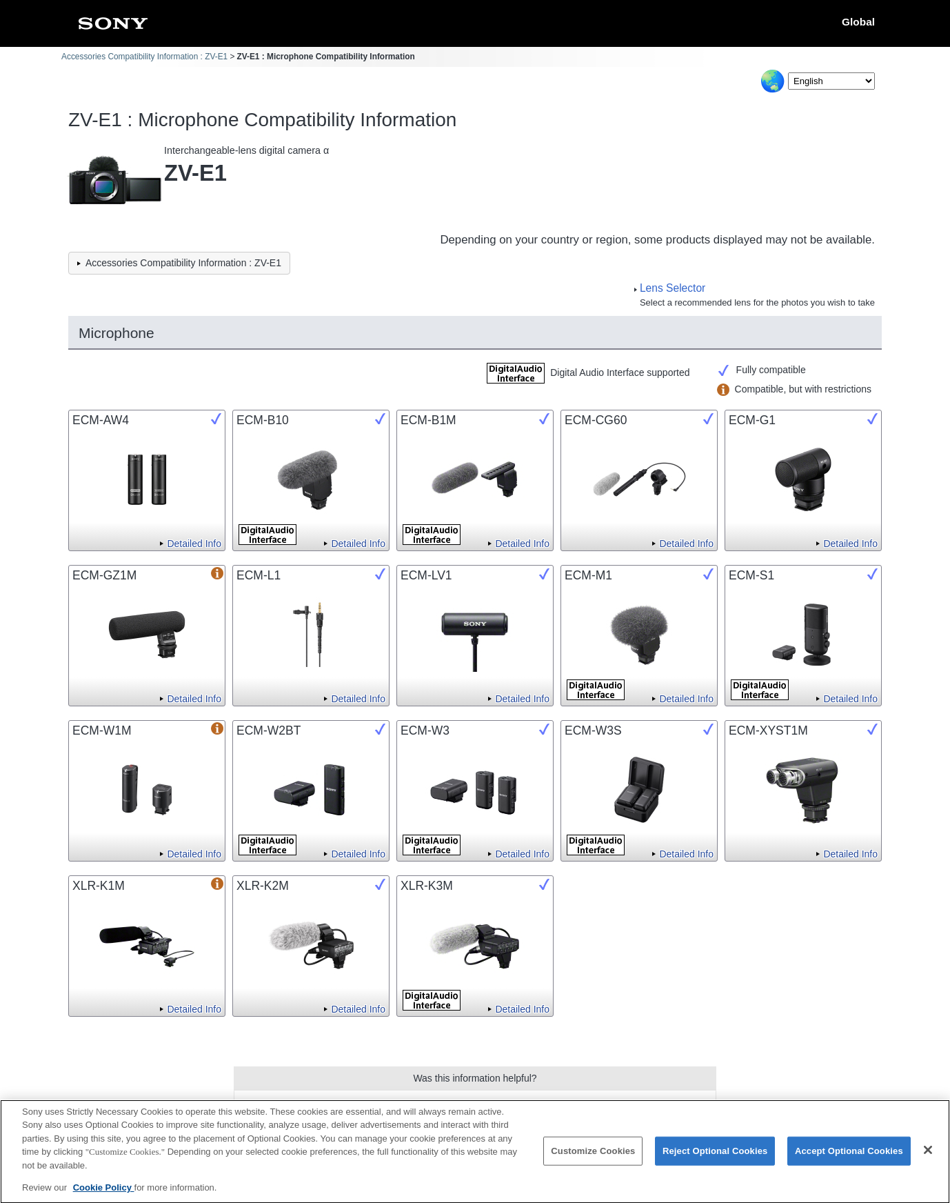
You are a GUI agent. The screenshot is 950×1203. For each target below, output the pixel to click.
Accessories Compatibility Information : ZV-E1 (144, 56)
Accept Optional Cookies (849, 1158)
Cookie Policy (103, 1195)
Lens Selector (672, 288)
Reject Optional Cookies (715, 1158)
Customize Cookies (593, 1158)
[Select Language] (831, 81)
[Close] (928, 1157)
